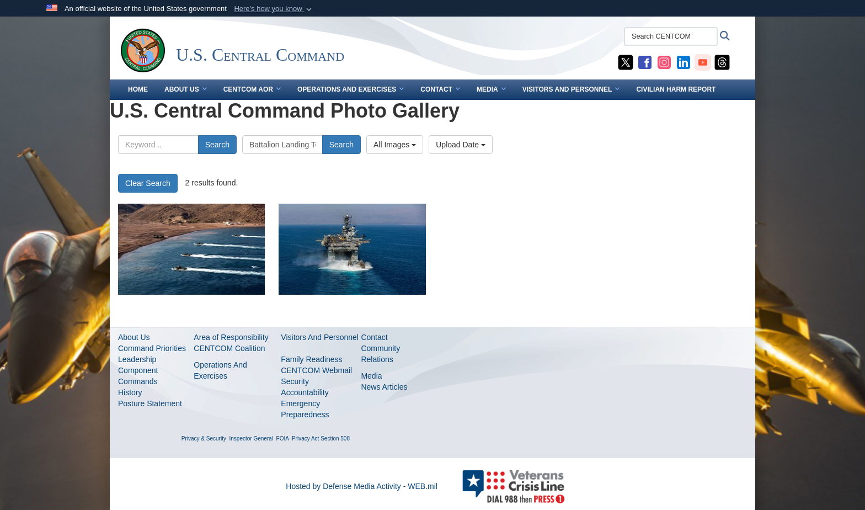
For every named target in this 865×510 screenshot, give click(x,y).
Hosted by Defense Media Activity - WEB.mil (361, 486)
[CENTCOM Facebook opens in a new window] (645, 61)
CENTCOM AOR (252, 89)
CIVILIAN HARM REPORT (676, 89)
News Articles (384, 386)
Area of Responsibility (231, 337)
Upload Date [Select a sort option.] (460, 144)
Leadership (137, 359)
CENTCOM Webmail (316, 370)
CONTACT (440, 89)
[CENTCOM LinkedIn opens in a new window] (683, 61)
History (130, 392)
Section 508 (335, 438)
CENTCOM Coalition (229, 348)
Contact (374, 337)
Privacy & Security (203, 438)
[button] (274, 8)
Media (371, 375)
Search (217, 144)
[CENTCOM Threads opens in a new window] (722, 61)
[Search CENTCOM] (671, 36)
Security (295, 381)
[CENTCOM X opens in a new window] (625, 61)
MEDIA (491, 89)
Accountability (304, 392)
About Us (134, 337)
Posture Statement (150, 403)
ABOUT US (185, 89)
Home (138, 89)
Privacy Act (305, 438)
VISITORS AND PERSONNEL (571, 89)
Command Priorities (152, 348)
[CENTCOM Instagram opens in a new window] (664, 61)
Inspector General (251, 438)
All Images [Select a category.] (394, 144)
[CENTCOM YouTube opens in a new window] (703, 61)
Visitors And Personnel (320, 337)
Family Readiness (311, 359)
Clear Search (147, 183)
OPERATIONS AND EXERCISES (350, 89)
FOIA (282, 438)
